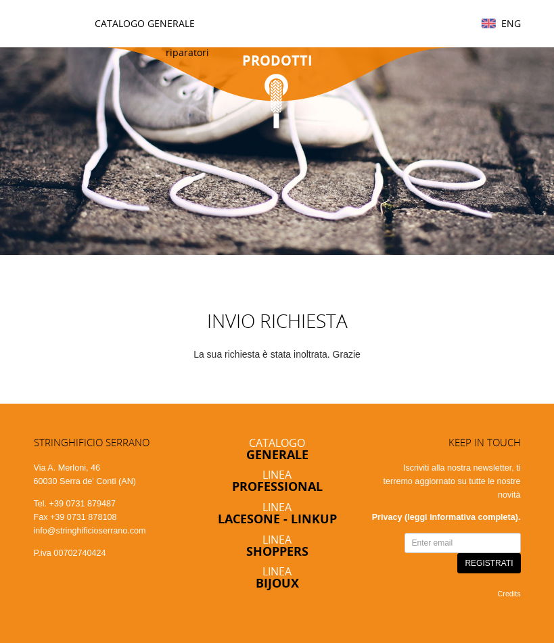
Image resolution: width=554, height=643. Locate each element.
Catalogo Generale (145, 23)
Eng (511, 23)
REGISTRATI (489, 563)
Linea (277, 480)
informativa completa (472, 517)
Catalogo (277, 448)
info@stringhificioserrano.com (90, 530)
